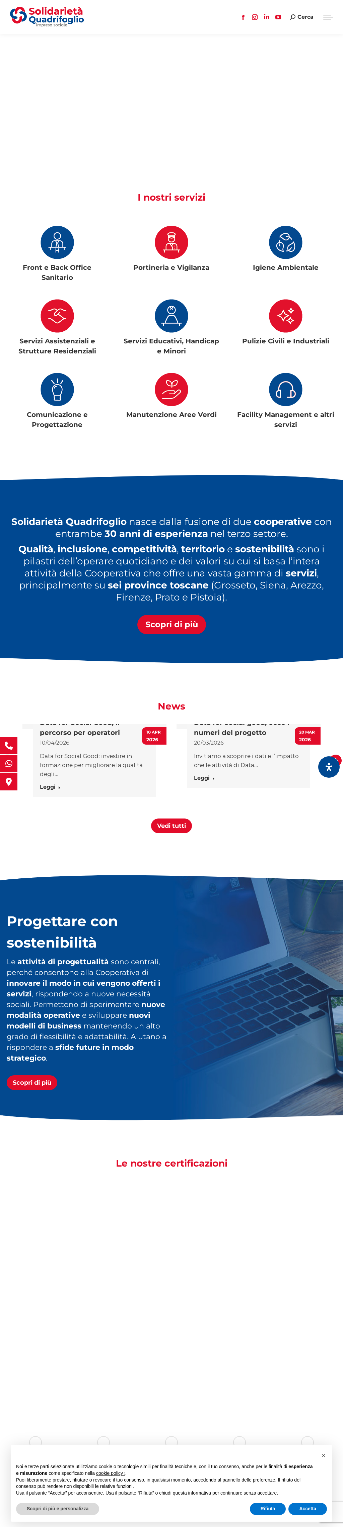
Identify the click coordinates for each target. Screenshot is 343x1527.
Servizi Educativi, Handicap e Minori (171, 346)
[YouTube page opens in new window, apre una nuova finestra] (278, 17)
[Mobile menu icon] (328, 17)
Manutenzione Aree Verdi (171, 415)
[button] (7, 803)
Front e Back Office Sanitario (57, 272)
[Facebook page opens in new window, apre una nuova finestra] (243, 17)
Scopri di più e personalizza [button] (57, 1508)
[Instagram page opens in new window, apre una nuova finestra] (255, 17)
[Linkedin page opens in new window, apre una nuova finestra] (267, 17)
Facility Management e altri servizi (285, 420)
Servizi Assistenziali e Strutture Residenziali (57, 346)
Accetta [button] (307, 1508)
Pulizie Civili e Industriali (285, 341)
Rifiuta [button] (268, 1508)
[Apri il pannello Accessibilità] (329, 767)
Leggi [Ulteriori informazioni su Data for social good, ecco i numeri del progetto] (204, 778)
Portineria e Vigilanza (171, 267)
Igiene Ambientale (286, 267)
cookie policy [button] (110, 1473)
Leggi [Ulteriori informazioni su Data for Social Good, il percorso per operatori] (50, 787)
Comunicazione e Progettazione (57, 420)
